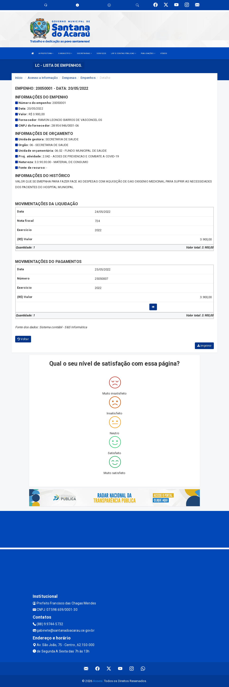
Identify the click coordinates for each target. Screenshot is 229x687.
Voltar (23, 339)
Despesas (69, 78)
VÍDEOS (163, 53)
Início (19, 78)
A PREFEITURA (46, 53)
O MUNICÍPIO (65, 53)
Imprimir (204, 345)
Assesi (98, 681)
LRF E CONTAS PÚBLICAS (123, 53)
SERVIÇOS (101, 53)
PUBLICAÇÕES (148, 53)
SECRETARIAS (84, 53)
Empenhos (88, 78)
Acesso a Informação (43, 78)
